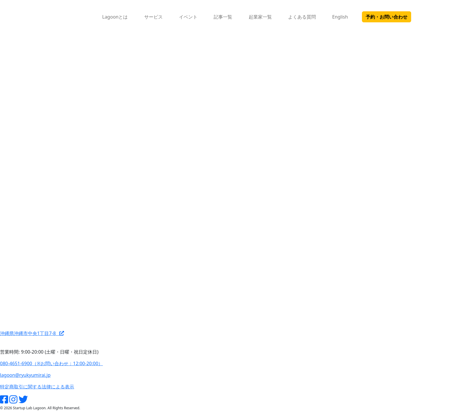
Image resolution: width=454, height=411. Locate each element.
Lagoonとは (115, 17)
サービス (153, 17)
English (340, 17)
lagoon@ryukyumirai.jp (25, 375)
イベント (188, 17)
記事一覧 (223, 17)
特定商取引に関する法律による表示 (37, 386)
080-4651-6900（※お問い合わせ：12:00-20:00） (51, 363)
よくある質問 (302, 17)
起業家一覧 (260, 17)
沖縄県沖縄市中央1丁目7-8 (32, 333)
